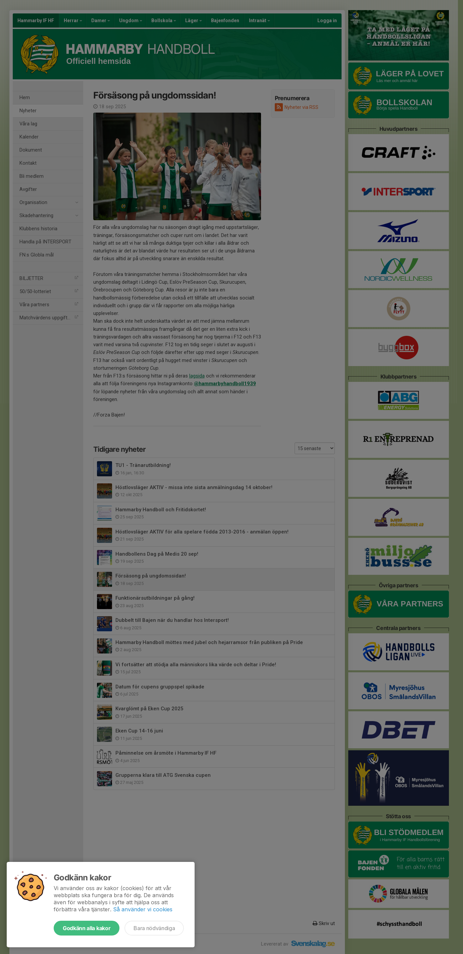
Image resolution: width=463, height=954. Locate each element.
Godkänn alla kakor (86, 928)
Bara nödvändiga (154, 928)
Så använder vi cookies (142, 909)
